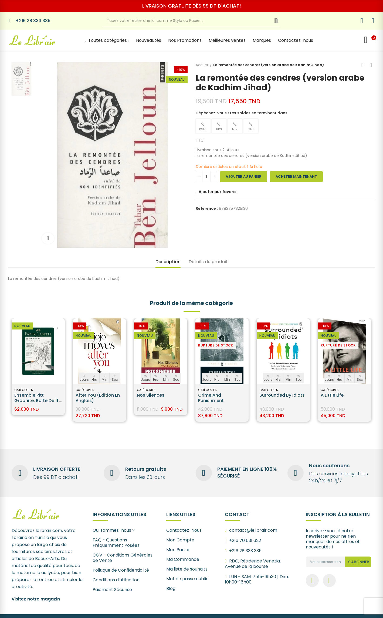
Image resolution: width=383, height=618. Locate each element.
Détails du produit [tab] (208, 262)
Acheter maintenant (296, 176)
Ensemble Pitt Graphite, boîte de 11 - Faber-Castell (38, 400)
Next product (371, 65)
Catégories (23, 390)
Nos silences (150, 395)
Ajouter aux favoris (217, 191)
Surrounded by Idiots (282, 395)
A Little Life (332, 395)
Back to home (364, 65)
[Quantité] (206, 176)
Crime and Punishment (211, 398)
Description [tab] (168, 262)
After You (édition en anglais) (98, 398)
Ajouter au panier (244, 176)
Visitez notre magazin (36, 599)
